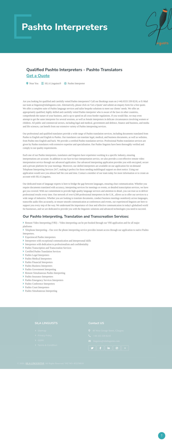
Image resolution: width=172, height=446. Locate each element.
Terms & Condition (47, 345)
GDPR (41, 340)
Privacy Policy (45, 335)
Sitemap (42, 330)
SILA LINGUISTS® (35, 363)
